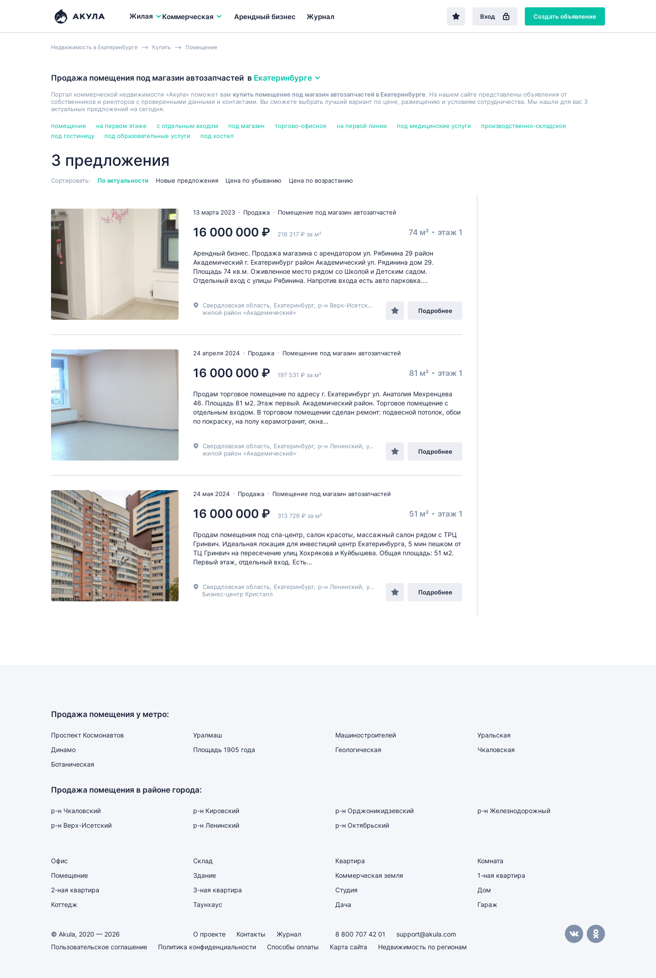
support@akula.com (426, 934)
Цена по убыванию (254, 180)
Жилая (145, 16)
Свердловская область (236, 305)
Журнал (320, 16)
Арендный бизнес (265, 16)
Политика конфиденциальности (207, 947)
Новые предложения (187, 180)
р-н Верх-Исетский (346, 305)
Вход (495, 16)
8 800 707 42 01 (360, 934)
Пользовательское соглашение (99, 947)
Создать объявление (564, 16)
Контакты (251, 934)
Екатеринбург (294, 305)
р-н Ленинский (340, 446)
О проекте (209, 934)
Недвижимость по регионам (422, 947)
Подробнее (435, 310)
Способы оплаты (293, 947)
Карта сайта (348, 947)
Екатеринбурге (287, 77)
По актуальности (123, 180)
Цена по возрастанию (321, 180)
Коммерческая (192, 16)
